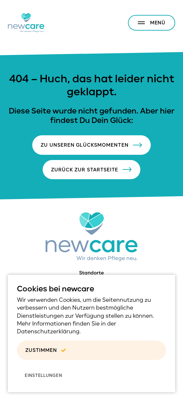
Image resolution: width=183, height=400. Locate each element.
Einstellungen (43, 375)
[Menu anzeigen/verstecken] (151, 23)
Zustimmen (45, 350)
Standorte (91, 273)
